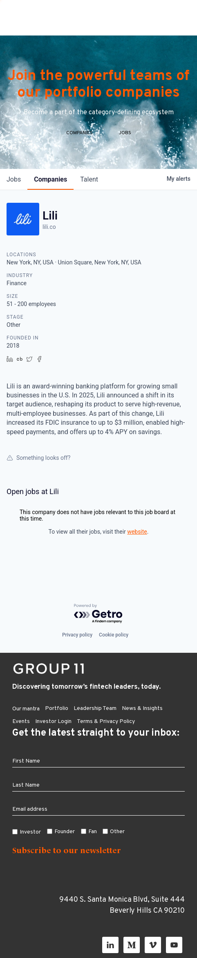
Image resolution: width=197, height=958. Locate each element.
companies (50, 189)
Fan (92, 831)
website (137, 542)
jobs (14, 189)
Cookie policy (113, 635)
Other (117, 831)
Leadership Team (95, 708)
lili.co (49, 237)
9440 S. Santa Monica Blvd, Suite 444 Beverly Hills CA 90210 (122, 905)
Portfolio (56, 708)
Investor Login (53, 721)
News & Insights (142, 708)
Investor (30, 832)
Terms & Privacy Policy (106, 721)
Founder (64, 831)
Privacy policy (77, 635)
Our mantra (26, 708)
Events (21, 721)
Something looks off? (38, 468)
